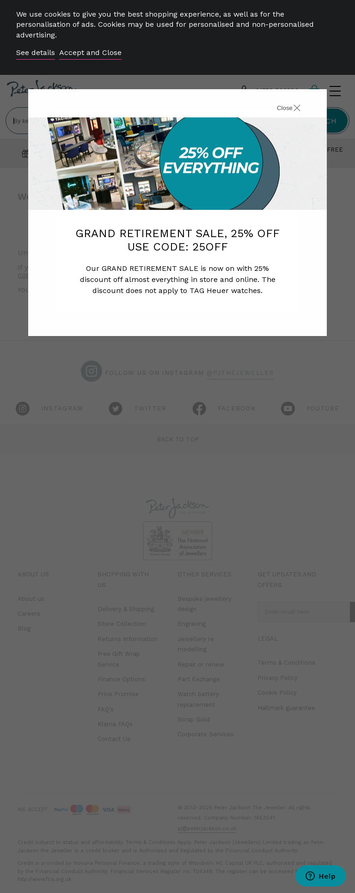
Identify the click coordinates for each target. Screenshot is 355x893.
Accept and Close (90, 52)
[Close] (278, 109)
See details (35, 52)
